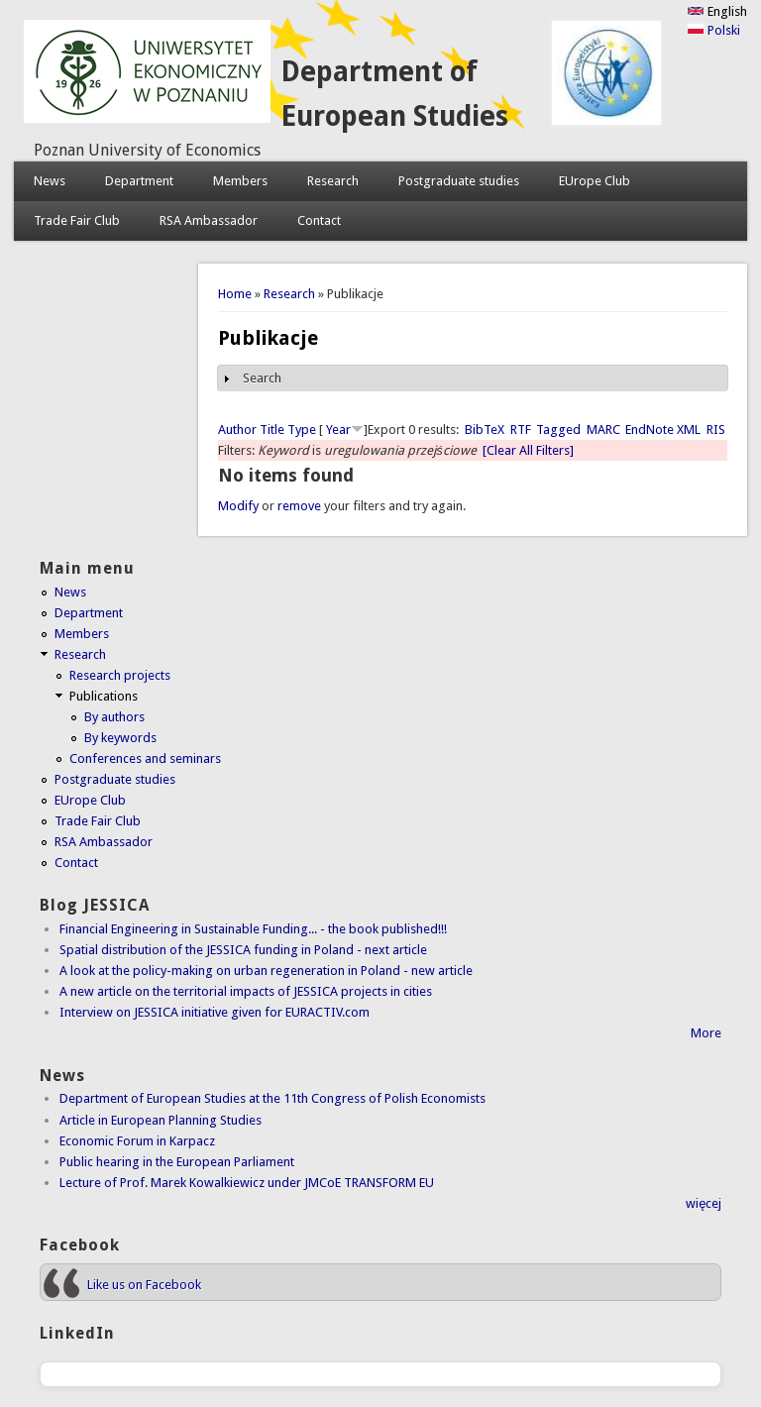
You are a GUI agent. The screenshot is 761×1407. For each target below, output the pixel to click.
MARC (603, 429)
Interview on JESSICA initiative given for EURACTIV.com (214, 1012)
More (706, 1033)
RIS (716, 429)
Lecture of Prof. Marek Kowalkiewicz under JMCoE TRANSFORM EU (246, 1182)
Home (235, 293)
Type (301, 429)
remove (299, 505)
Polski (713, 30)
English (717, 11)
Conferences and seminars (145, 758)
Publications (103, 696)
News (49, 180)
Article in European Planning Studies (160, 1120)
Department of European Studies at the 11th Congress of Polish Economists (272, 1098)
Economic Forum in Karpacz (137, 1141)
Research (333, 180)
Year (338, 429)
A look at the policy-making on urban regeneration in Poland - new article (266, 970)
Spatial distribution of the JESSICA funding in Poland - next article (243, 949)
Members (240, 180)
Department (139, 180)
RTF (520, 429)
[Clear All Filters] (528, 450)
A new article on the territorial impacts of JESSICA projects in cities (245, 991)
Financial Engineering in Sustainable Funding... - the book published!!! (253, 928)
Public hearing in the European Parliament (176, 1161)
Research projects (119, 675)
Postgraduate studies (458, 180)
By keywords (120, 737)
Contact (319, 220)
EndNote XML (663, 429)
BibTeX (484, 429)
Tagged (558, 429)
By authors (114, 716)
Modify (238, 505)
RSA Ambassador (209, 220)
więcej (703, 1203)
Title (272, 429)
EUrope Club (594, 180)
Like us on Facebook (144, 1284)
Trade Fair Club (77, 220)
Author (237, 429)
